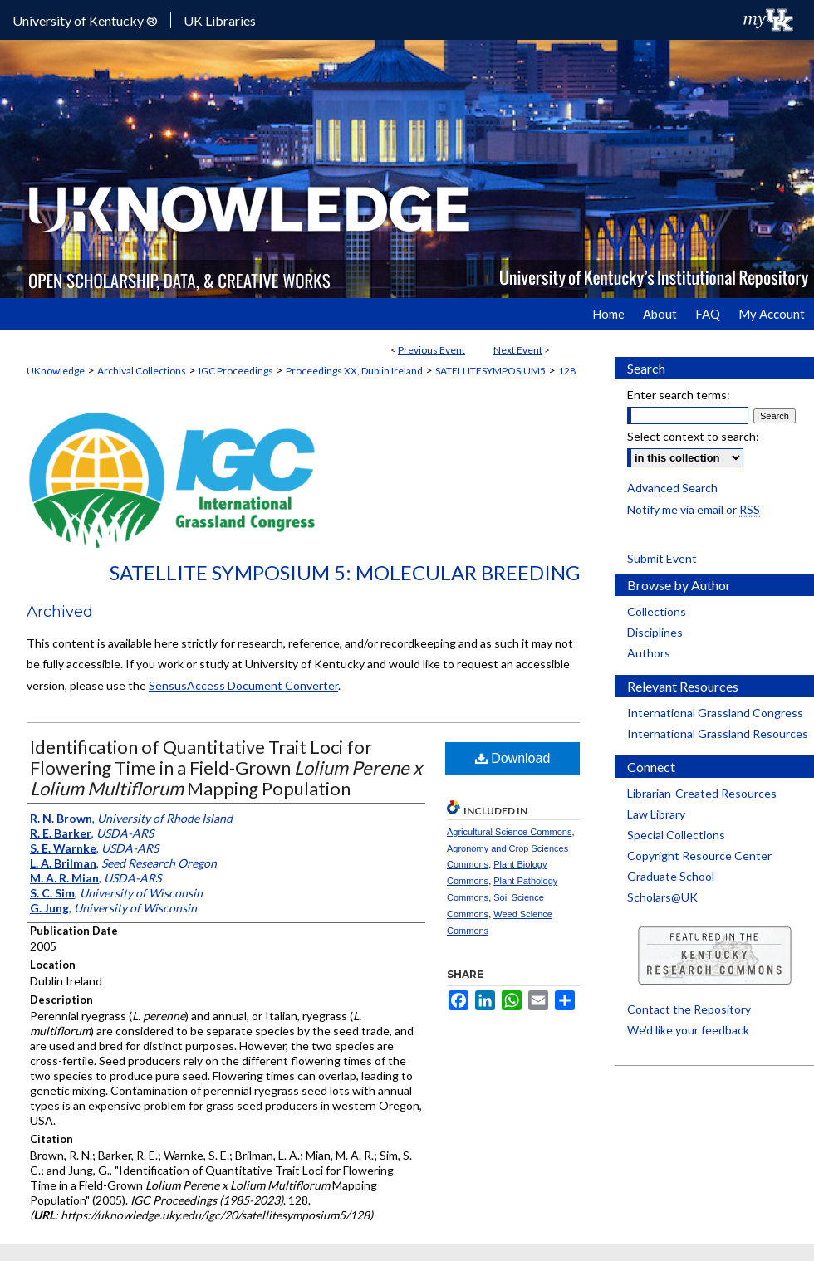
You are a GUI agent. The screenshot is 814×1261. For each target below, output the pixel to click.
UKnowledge (56, 370)
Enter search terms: (678, 395)
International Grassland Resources (717, 733)
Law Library (656, 814)
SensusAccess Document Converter (243, 685)
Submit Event (662, 558)
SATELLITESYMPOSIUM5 (490, 370)
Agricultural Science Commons (509, 832)
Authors (648, 653)
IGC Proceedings (236, 370)
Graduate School (670, 876)
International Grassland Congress (715, 713)
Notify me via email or (693, 509)
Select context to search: (693, 436)
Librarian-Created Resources (702, 793)
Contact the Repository (689, 1009)
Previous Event (431, 350)
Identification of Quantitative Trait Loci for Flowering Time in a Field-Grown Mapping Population (226, 767)
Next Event (517, 350)
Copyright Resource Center (699, 855)
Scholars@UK (662, 897)
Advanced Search (672, 488)
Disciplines (655, 632)
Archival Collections (141, 370)
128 (567, 370)
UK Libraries (220, 20)
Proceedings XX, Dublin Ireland (354, 370)
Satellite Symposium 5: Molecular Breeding (345, 572)
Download (513, 758)
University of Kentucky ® (85, 20)
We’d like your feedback (688, 1030)
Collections (656, 611)
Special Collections (676, 835)
